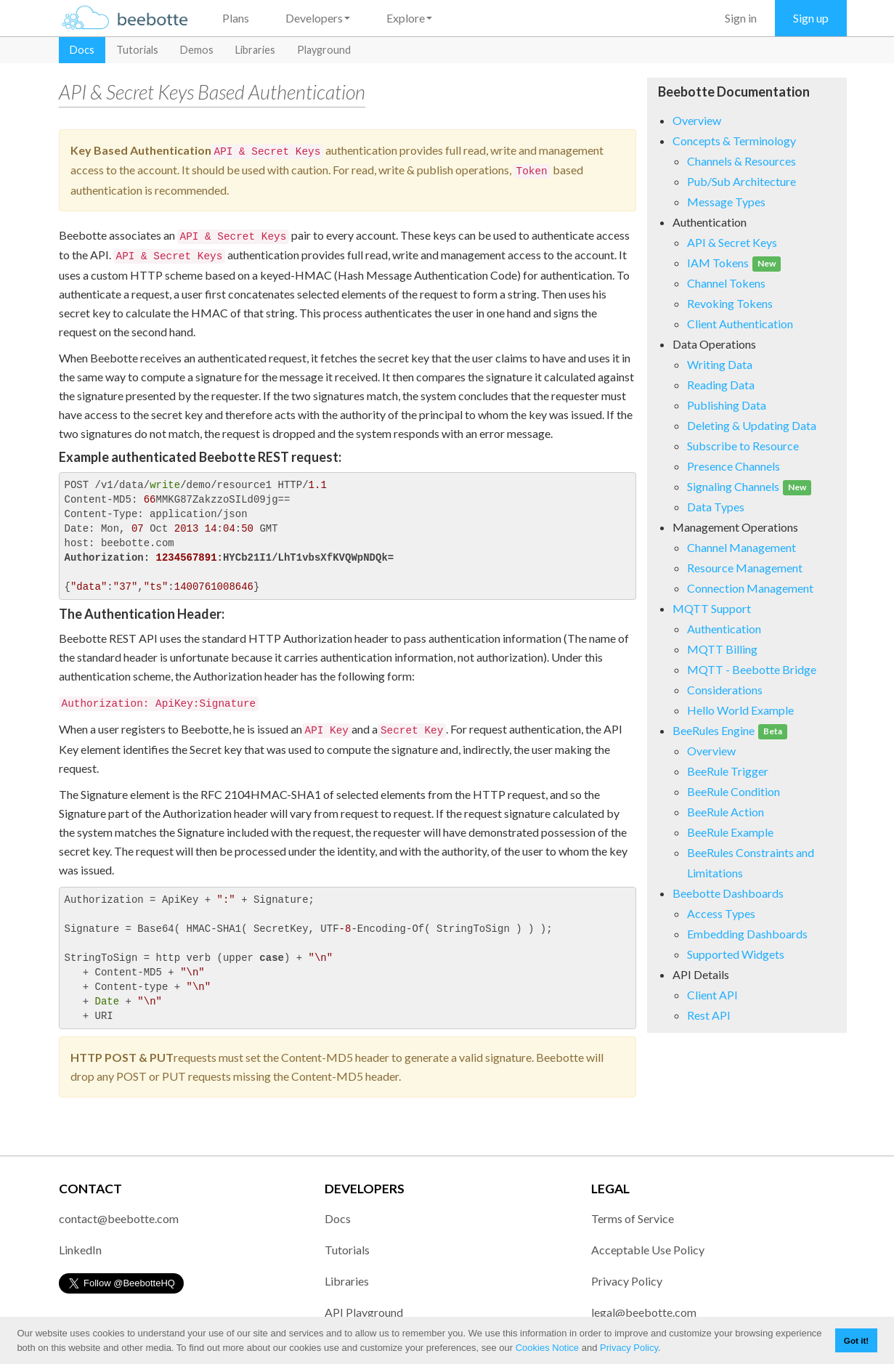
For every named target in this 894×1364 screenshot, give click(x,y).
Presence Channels (733, 466)
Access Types (721, 913)
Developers (317, 18)
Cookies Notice (547, 1347)
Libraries (255, 50)
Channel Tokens (726, 283)
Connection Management (750, 588)
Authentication (724, 629)
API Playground (364, 1312)
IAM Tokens (734, 262)
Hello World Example (740, 710)
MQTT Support (711, 608)
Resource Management (744, 568)
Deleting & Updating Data (751, 425)
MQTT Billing (722, 649)
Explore (409, 18)
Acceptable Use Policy (647, 1250)
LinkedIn (80, 1250)
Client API (712, 995)
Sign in (741, 18)
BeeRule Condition (733, 791)
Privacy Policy (629, 1347)
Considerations (725, 690)
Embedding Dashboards (747, 934)
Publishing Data (726, 405)
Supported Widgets (735, 954)
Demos (197, 50)
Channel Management (741, 547)
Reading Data (721, 384)
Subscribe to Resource (743, 445)
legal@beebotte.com (643, 1312)
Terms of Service (632, 1218)
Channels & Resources (741, 161)
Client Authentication (740, 323)
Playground (324, 50)
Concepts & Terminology (734, 140)
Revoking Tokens (730, 303)
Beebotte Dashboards (728, 893)
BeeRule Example (730, 832)
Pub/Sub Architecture (741, 181)
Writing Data (719, 364)
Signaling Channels (749, 486)
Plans (235, 18)
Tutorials (137, 50)
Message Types (726, 201)
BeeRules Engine (729, 730)
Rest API (709, 1015)
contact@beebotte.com (119, 1218)
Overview (696, 120)
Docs (82, 50)
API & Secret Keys (732, 242)
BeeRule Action (725, 812)
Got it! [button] (856, 1340)
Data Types (715, 506)
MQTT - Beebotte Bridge (751, 669)
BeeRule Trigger (727, 771)
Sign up (811, 18)
